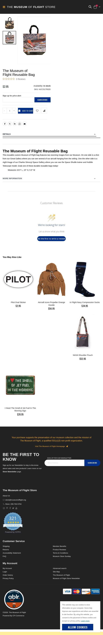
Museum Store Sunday (62, 562)
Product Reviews (59, 555)
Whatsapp (20, 129)
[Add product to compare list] (44, 116)
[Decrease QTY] (5, 116)
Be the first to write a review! (51, 244)
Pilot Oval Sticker (18, 308)
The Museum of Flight (61, 581)
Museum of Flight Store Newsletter (66, 584)
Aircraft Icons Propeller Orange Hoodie (51, 309)
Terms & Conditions (60, 559)
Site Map (56, 577)
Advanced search (59, 574)
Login (5, 577)
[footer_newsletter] (64, 468)
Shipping (6, 552)
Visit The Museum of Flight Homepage (51, 452)
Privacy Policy (8, 584)
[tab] (51, 140)
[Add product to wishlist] (37, 116)
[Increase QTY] (14, 116)
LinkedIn (15, 129)
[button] (90, 7)
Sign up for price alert (12, 101)
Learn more (85, 621)
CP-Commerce (18, 621)
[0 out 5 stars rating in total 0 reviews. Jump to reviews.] (14, 83)
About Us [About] (6, 501)
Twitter (10, 129)
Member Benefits (59, 552)
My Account (7, 574)
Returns (6, 555)
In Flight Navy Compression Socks (85, 308)
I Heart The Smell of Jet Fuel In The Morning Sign (20, 414)
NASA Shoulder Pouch (83, 361)
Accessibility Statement (12, 559)
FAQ (4, 562)
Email (25, 129)
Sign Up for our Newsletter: (59, 463)
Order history (8, 581)
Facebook (5, 129)
